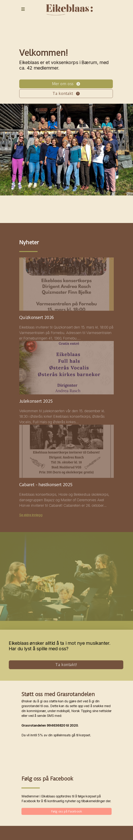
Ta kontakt (66, 93)
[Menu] (23, 9)
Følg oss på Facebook (66, 811)
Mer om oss (66, 83)
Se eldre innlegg (30, 515)
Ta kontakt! (66, 665)
